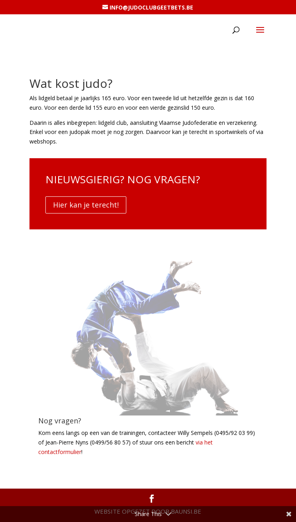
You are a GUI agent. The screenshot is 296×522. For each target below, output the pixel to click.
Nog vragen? (59, 420)
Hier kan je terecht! (86, 205)
